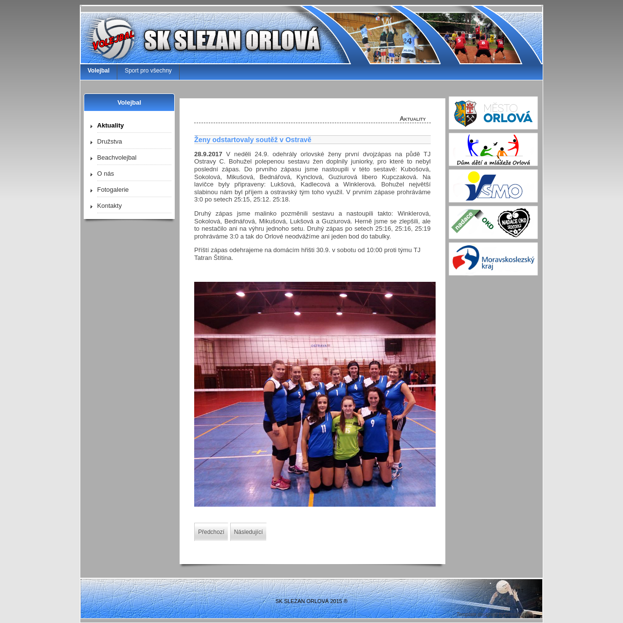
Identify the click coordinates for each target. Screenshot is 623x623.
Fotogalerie (113, 189)
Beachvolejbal (117, 157)
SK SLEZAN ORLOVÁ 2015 (308, 601)
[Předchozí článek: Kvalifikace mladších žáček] (211, 532)
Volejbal (99, 70)
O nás (105, 173)
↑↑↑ (519, 590)
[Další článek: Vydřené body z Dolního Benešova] (248, 532)
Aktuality (110, 125)
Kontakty (109, 205)
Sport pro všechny (148, 70)
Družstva (109, 141)
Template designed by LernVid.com (494, 614)
